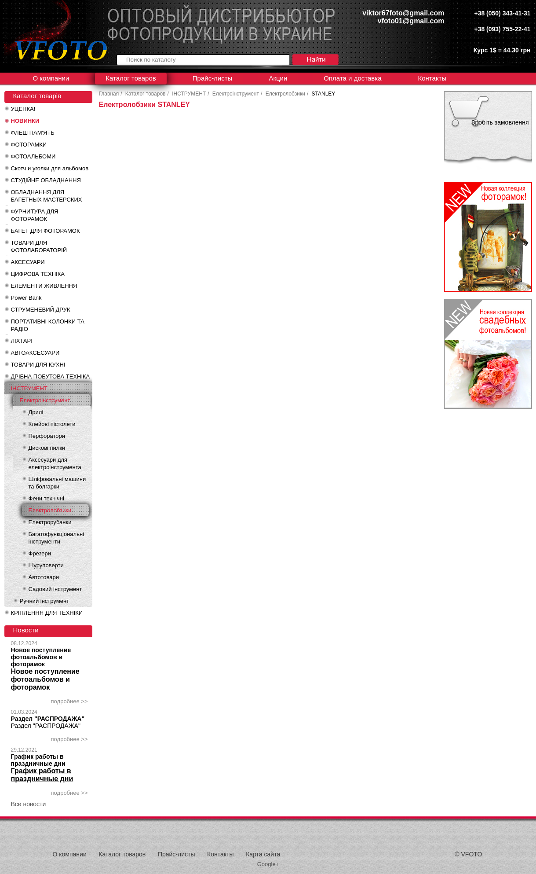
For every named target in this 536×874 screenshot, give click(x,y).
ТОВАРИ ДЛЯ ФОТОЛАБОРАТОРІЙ (39, 246)
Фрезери (40, 553)
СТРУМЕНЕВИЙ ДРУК (40, 309)
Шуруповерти (46, 565)
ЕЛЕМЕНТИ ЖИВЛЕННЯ (44, 286)
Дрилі (36, 412)
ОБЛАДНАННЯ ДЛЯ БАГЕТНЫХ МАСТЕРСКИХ (46, 196)
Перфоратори (47, 436)
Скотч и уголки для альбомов (50, 168)
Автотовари (44, 577)
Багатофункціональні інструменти (56, 538)
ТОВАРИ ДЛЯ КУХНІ (38, 364)
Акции (278, 78)
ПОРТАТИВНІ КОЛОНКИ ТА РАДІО (47, 325)
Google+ (268, 864)
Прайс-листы (213, 78)
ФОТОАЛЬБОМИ (33, 156)
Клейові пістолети (52, 424)
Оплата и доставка (352, 78)
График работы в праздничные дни (38, 760)
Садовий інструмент (55, 589)
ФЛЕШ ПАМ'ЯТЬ (33, 132)
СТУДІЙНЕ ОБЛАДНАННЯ (46, 180)
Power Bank (26, 297)
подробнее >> (69, 701)
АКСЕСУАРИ (28, 262)
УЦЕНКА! (23, 109)
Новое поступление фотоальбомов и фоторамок (41, 657)
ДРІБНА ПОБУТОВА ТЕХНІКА (50, 376)
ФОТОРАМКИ (29, 144)
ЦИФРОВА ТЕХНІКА (38, 274)
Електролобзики (50, 510)
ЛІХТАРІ (22, 341)
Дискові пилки (47, 447)
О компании (51, 78)
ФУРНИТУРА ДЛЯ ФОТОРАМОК (34, 215)
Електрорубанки (50, 522)
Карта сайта (263, 854)
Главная (109, 94)
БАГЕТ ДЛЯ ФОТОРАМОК (45, 231)
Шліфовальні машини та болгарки (57, 483)
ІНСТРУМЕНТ (29, 388)
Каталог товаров (131, 78)
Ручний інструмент (44, 601)
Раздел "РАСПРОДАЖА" (48, 718)
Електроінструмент (45, 400)
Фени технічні (46, 498)
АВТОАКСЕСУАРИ (35, 352)
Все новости (28, 804)
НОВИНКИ (25, 121)
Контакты (432, 78)
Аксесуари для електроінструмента (55, 463)
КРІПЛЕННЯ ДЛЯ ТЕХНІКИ (47, 613)
